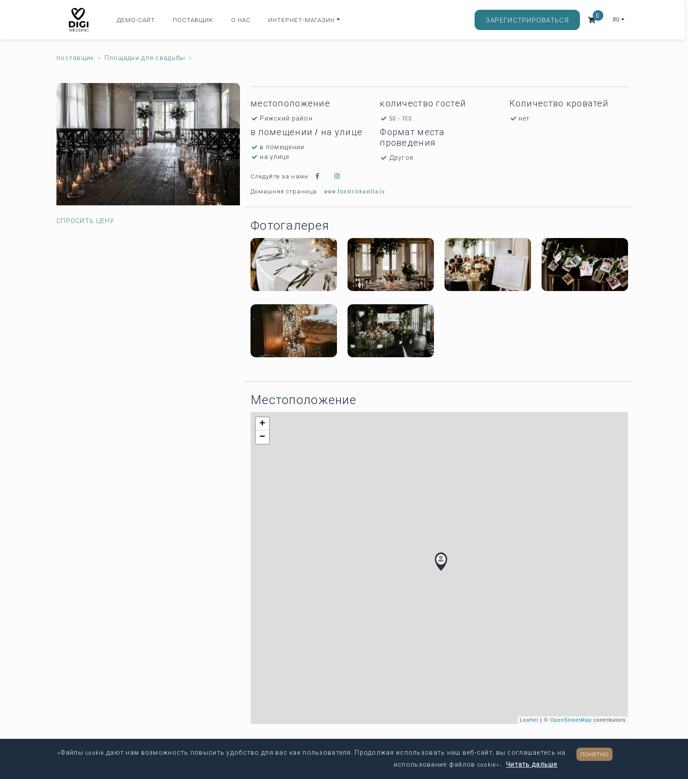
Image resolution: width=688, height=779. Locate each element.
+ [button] (262, 424)
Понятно (594, 754)
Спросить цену (85, 220)
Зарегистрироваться (527, 20)
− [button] (262, 437)
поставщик (75, 57)
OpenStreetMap (571, 719)
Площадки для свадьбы (145, 57)
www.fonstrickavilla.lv (354, 191)
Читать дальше (531, 764)
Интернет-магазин (301, 19)
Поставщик (193, 19)
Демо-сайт (136, 19)
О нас (241, 19)
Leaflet (529, 719)
